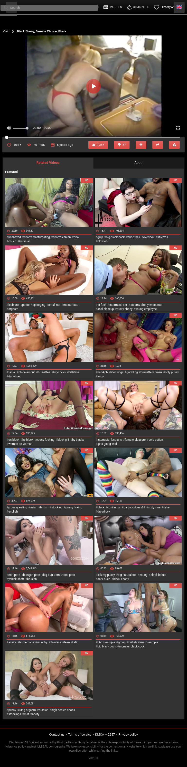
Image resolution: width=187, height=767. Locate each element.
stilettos (163, 237)
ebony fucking (45, 439)
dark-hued (14, 376)
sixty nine (154, 507)
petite (25, 305)
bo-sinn (32, 579)
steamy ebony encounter (146, 305)
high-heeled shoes (63, 710)
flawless (55, 642)
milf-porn (14, 575)
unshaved (14, 237)
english (13, 511)
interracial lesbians (109, 439)
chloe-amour (27, 372)
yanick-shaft (16, 579)
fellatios (74, 372)
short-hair (134, 237)
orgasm (13, 309)
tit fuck (101, 305)
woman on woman (20, 444)
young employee (146, 309)
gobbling (132, 372)
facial (11, 372)
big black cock (106, 646)
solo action (156, 439)
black (100, 507)
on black (13, 439)
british (44, 507)
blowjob (102, 241)
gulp (100, 237)
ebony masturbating (37, 237)
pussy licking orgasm (22, 710)
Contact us (57, 734)
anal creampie (149, 642)
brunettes (44, 372)
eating (144, 575)
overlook (149, 237)
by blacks (78, 439)
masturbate (70, 305)
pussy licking (73, 507)
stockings (117, 372)
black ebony (121, 579)
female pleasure (135, 439)
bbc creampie (106, 642)
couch (12, 241)
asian (33, 507)
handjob (102, 372)
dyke (166, 507)
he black (27, 439)
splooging (39, 305)
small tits (54, 305)
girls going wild (107, 444)
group (122, 642)
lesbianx (13, 305)
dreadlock (103, 511)
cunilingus (114, 507)
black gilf (63, 439)
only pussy (171, 372)
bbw (76, 237)
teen (67, 642)
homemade (26, 642)
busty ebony (124, 309)
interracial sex (118, 305)
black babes (158, 575)
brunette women (151, 372)
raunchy (42, 642)
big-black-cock (115, 237)
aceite (12, 642)
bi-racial (24, 241)
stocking (57, 507)
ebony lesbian (62, 237)
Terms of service (80, 734)
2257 (111, 734)
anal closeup (105, 309)
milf (26, 714)
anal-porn (69, 575)
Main (5, 31)
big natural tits (127, 575)
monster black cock (132, 646)
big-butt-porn (51, 575)
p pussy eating (17, 507)
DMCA (99, 734)
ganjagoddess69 (134, 507)
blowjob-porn (31, 575)
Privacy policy (128, 734)
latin (75, 642)
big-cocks (59, 372)
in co (100, 376)
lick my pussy (106, 575)
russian (43, 710)
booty (35, 714)
